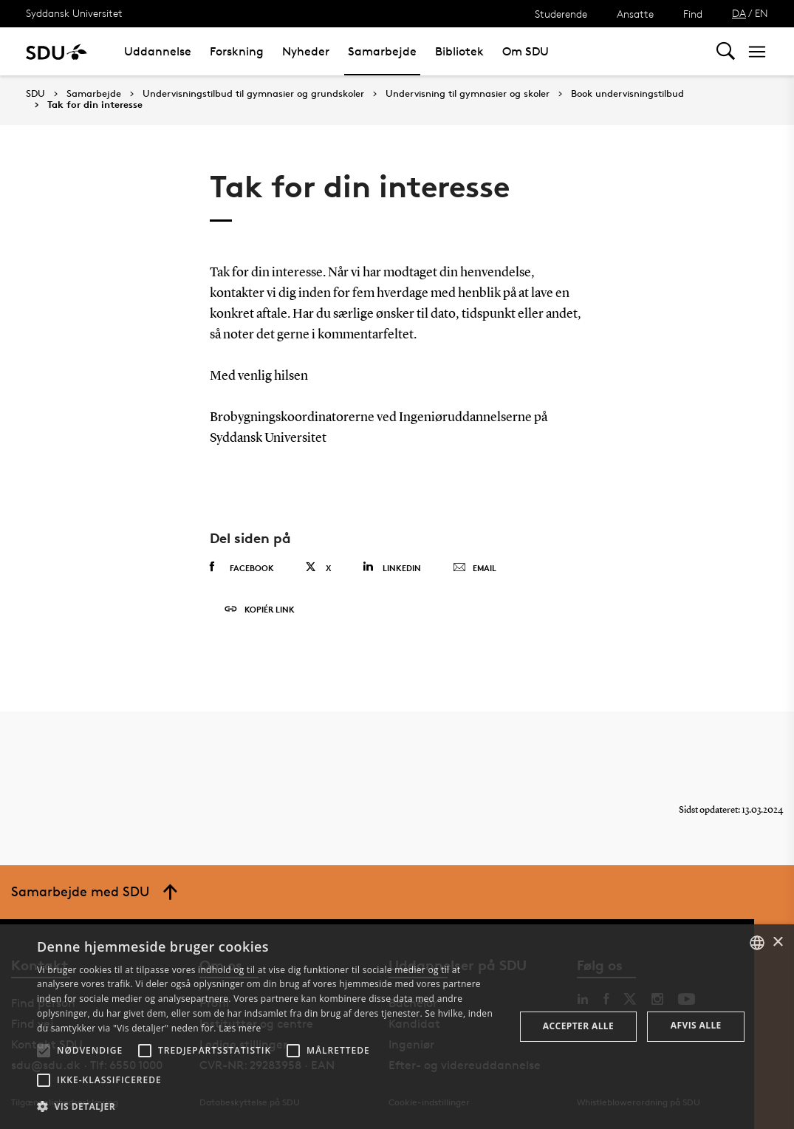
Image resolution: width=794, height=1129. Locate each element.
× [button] (777, 942)
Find (692, 13)
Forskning (237, 51)
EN (761, 13)
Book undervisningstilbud (627, 94)
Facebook (242, 567)
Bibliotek (459, 51)
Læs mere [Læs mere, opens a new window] (240, 1028)
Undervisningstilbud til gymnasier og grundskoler (253, 94)
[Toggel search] (725, 51)
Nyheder (305, 51)
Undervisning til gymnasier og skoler (468, 94)
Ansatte (635, 13)
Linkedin (392, 567)
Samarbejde (382, 51)
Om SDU (525, 51)
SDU (35, 93)
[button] (43, 1050)
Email (474, 568)
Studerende (561, 13)
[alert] (397, 1026)
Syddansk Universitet (74, 13)
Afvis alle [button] (696, 1025)
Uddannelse (157, 51)
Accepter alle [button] (578, 1026)
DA (739, 13)
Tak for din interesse (95, 105)
